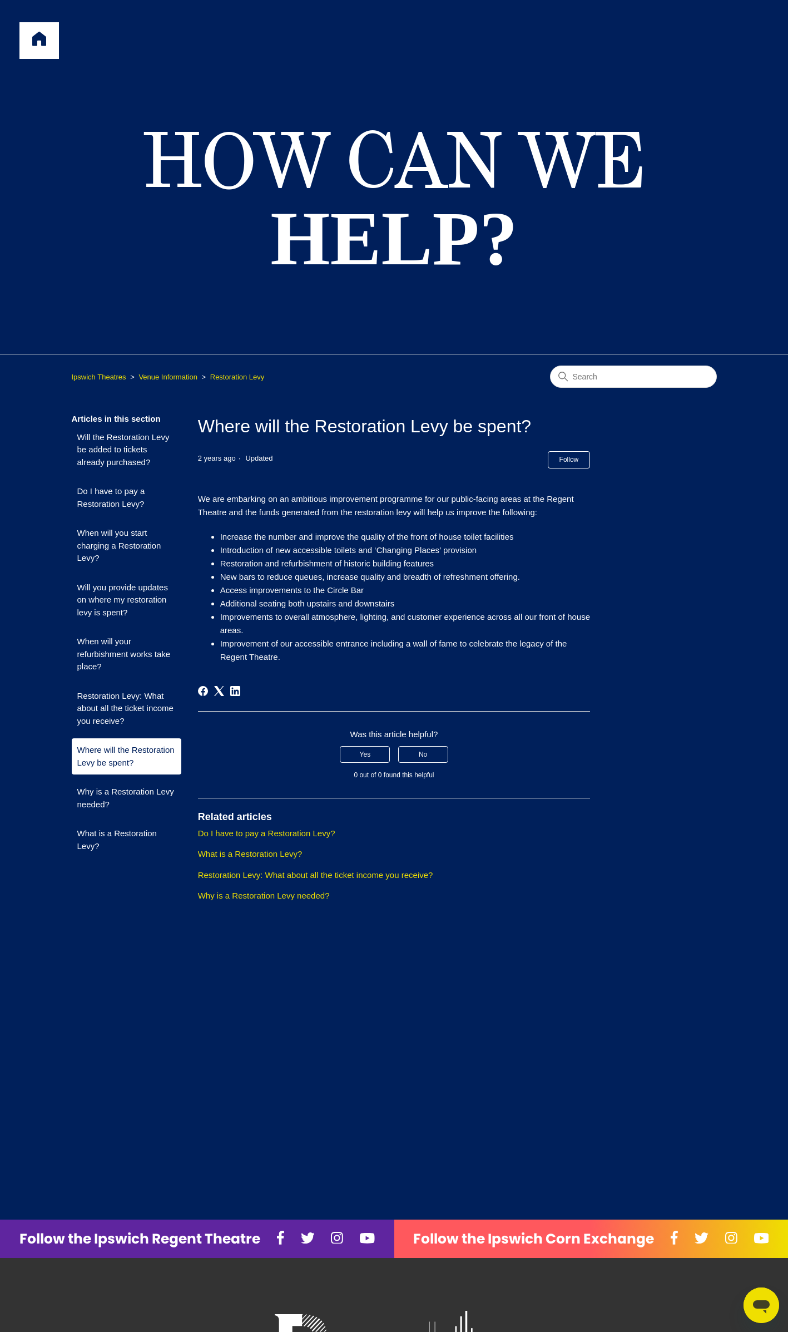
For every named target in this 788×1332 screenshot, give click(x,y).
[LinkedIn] (235, 691)
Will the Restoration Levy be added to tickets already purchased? (123, 449)
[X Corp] (219, 691)
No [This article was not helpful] (423, 754)
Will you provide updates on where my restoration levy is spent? (122, 600)
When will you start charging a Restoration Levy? (119, 545)
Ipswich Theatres (99, 377)
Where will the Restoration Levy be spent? (126, 756)
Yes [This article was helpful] (365, 754)
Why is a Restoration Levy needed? (125, 798)
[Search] (633, 377)
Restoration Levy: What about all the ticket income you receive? (125, 708)
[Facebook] (203, 691)
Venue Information (167, 377)
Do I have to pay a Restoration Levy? (111, 497)
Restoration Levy (237, 377)
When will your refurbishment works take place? (124, 654)
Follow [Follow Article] (569, 459)
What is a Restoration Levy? (117, 839)
